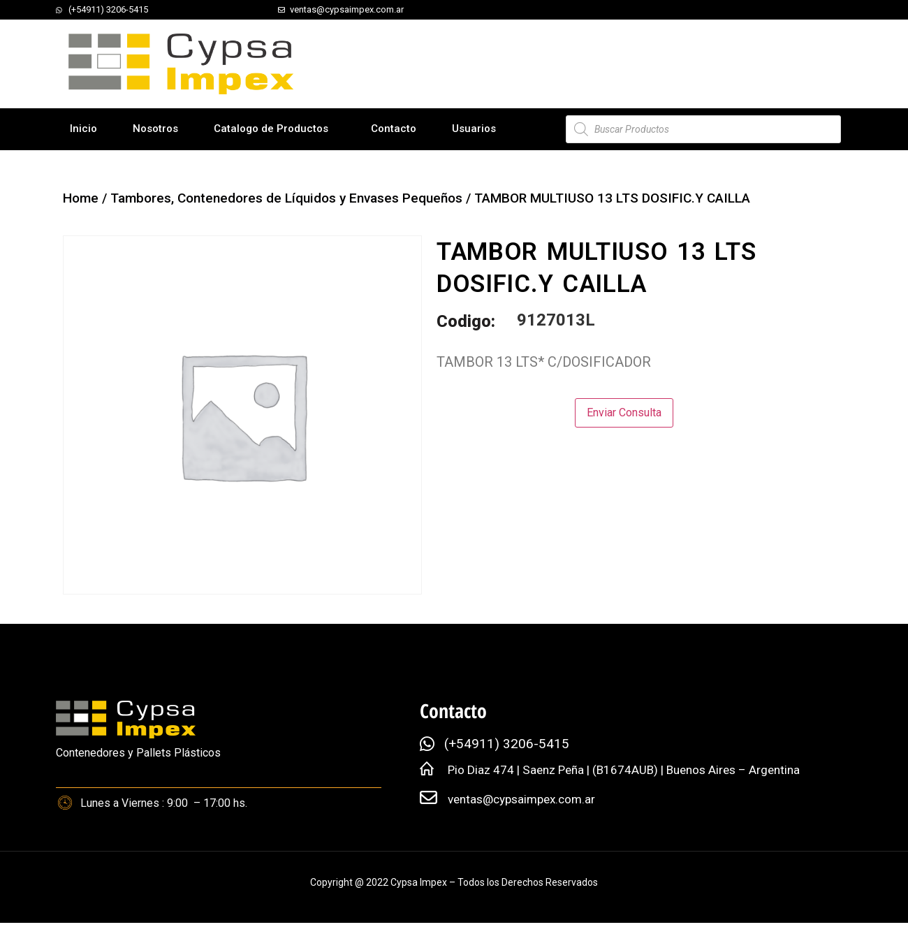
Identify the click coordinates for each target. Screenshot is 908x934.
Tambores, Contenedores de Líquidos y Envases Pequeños (286, 198)
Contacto (393, 128)
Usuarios (474, 128)
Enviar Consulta (624, 412)
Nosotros (155, 128)
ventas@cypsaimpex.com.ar (521, 799)
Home (80, 198)
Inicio (83, 128)
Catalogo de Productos (271, 128)
